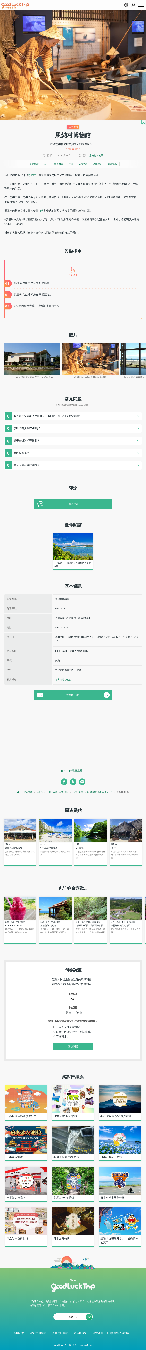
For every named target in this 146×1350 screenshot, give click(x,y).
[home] (15, 6)
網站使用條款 (38, 1333)
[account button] (133, 5)
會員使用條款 (60, 1333)
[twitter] (73, 781)
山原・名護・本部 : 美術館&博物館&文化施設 (92, 792)
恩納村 (32, 175)
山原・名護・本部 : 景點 (57, 792)
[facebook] (64, 781)
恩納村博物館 (96, 155)
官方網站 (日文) (63, 679)
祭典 (41, 210)
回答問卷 (73, 1046)
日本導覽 (28, 792)
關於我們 (19, 1333)
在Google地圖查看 (71, 770)
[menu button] (141, 5)
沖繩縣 (40, 792)
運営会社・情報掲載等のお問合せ (112, 1333)
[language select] (126, 5)
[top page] (18, 792)
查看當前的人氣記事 (71, 1343)
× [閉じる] (86, 1343)
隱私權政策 (80, 1333)
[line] (82, 781)
